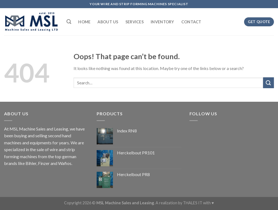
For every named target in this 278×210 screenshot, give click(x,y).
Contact (191, 22)
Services (134, 22)
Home (84, 22)
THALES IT (192, 203)
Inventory (162, 22)
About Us (107, 22)
